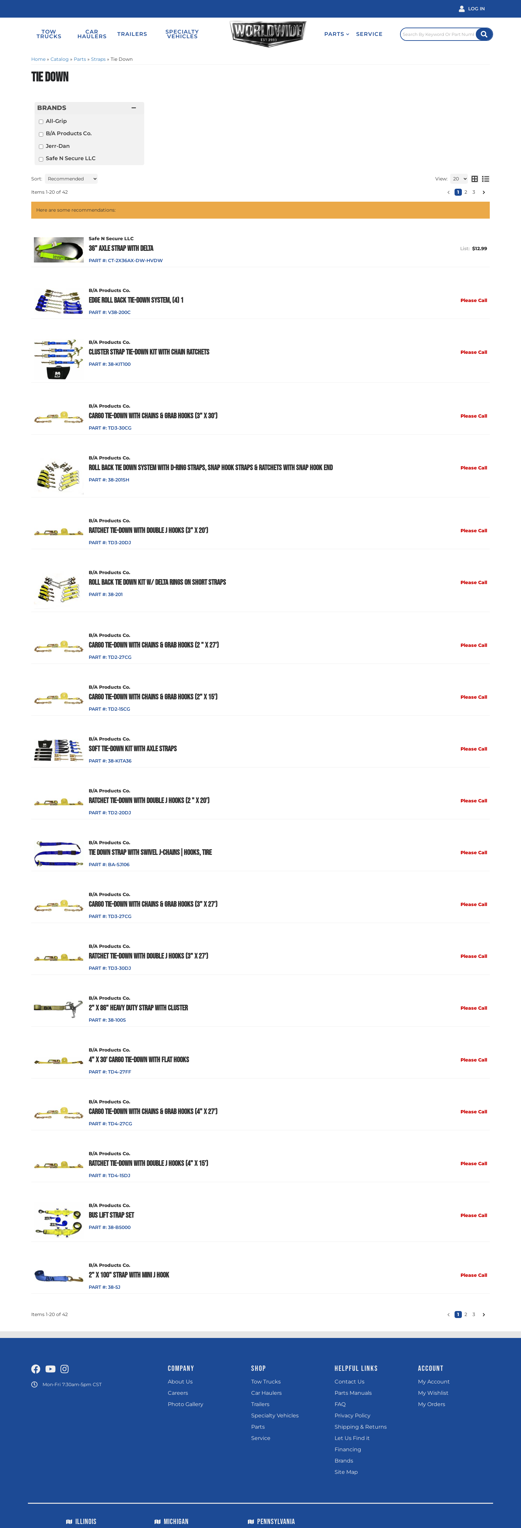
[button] (337, 34)
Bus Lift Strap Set (111, 1215)
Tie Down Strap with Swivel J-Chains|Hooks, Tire (150, 852)
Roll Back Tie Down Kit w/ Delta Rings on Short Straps (157, 582)
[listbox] (71, 179)
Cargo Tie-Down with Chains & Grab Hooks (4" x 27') (153, 1111)
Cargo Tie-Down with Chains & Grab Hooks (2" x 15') (153, 697)
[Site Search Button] (484, 34)
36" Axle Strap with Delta (121, 248)
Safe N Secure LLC (71, 158)
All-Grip (56, 121)
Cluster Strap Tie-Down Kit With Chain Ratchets (149, 352)
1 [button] (458, 192)
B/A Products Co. (69, 133)
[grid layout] (474, 179)
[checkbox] (41, 122)
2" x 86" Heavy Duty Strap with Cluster (138, 1008)
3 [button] (473, 192)
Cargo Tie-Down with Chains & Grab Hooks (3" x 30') (153, 416)
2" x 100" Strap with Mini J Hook (129, 1275)
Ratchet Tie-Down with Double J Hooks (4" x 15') (148, 1163)
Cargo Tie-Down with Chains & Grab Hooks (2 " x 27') (154, 645)
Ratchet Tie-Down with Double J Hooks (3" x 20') (148, 530)
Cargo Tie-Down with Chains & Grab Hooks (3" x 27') (153, 904)
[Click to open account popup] (472, 8)
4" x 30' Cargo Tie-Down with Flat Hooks (139, 1060)
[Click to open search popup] (446, 34)
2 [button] (466, 192)
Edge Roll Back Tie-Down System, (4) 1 (136, 300)
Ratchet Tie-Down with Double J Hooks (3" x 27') (148, 956)
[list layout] (485, 179)
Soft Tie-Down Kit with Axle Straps (133, 749)
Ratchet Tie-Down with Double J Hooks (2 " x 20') (149, 800)
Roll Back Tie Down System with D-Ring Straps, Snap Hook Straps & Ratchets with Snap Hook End (211, 467)
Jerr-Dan (58, 146)
